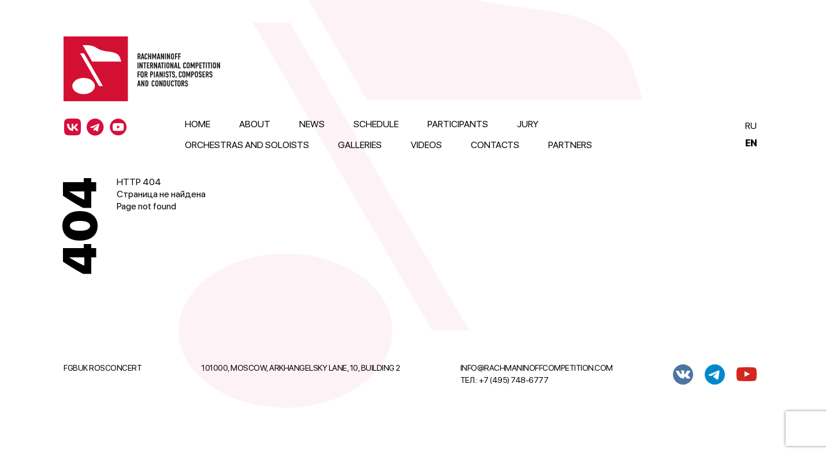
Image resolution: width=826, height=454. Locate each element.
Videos (426, 144)
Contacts (495, 144)
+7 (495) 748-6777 (514, 380)
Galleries (360, 144)
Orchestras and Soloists (247, 144)
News (312, 124)
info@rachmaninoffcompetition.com (536, 367)
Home (197, 124)
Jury (527, 124)
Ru (750, 125)
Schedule (376, 124)
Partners (570, 144)
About (254, 124)
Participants (457, 124)
